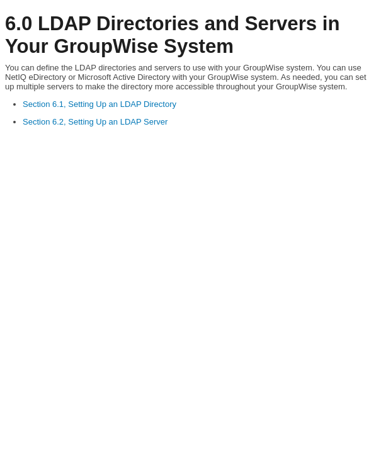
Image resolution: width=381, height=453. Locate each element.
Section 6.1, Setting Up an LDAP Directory (99, 104)
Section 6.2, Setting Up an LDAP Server (95, 121)
